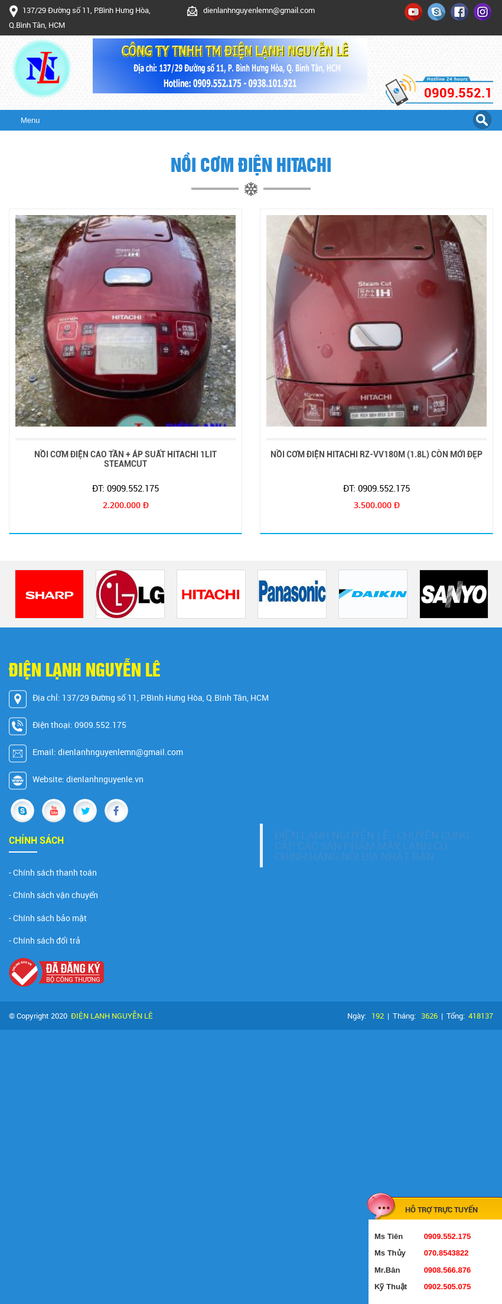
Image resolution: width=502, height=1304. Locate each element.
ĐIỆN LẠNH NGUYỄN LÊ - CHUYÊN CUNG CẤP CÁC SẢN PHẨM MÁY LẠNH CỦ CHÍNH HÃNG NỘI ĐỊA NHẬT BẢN (372, 845)
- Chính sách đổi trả (44, 940)
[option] (49, 594)
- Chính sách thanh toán (53, 872)
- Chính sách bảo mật (48, 918)
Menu (30, 120)
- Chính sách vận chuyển (53, 895)
